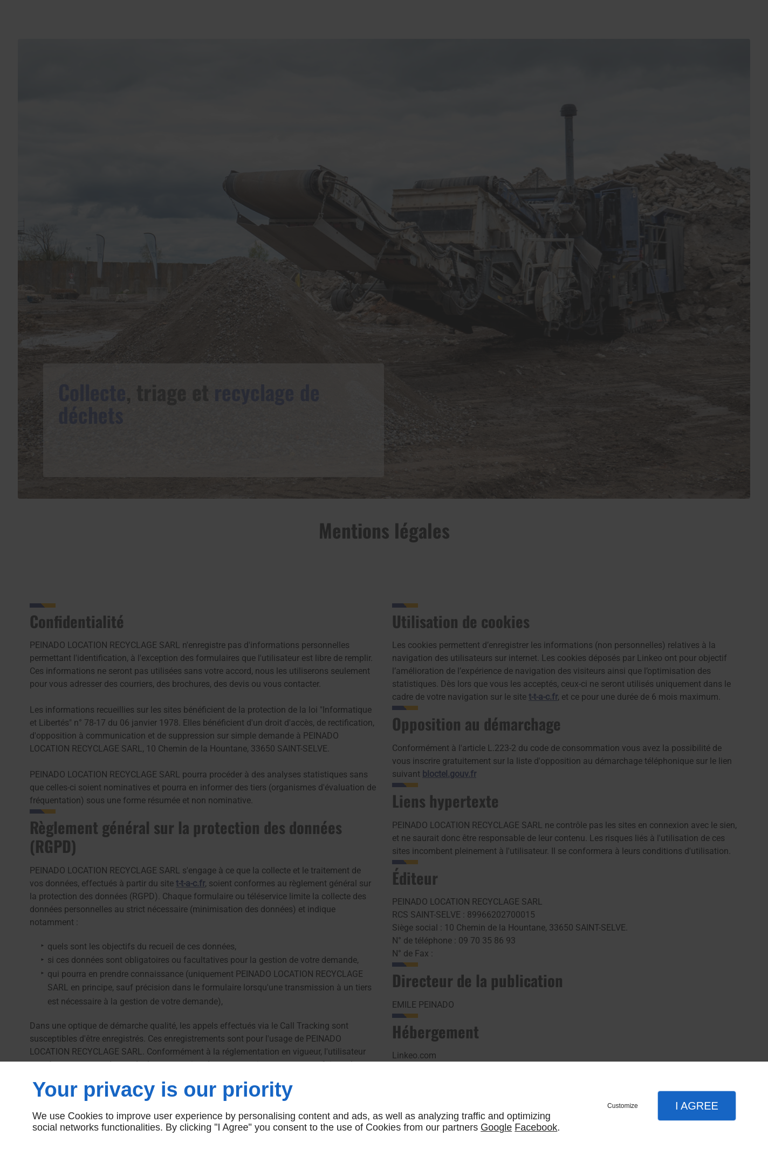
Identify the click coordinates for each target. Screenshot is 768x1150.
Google (496, 1127)
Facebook (536, 1127)
